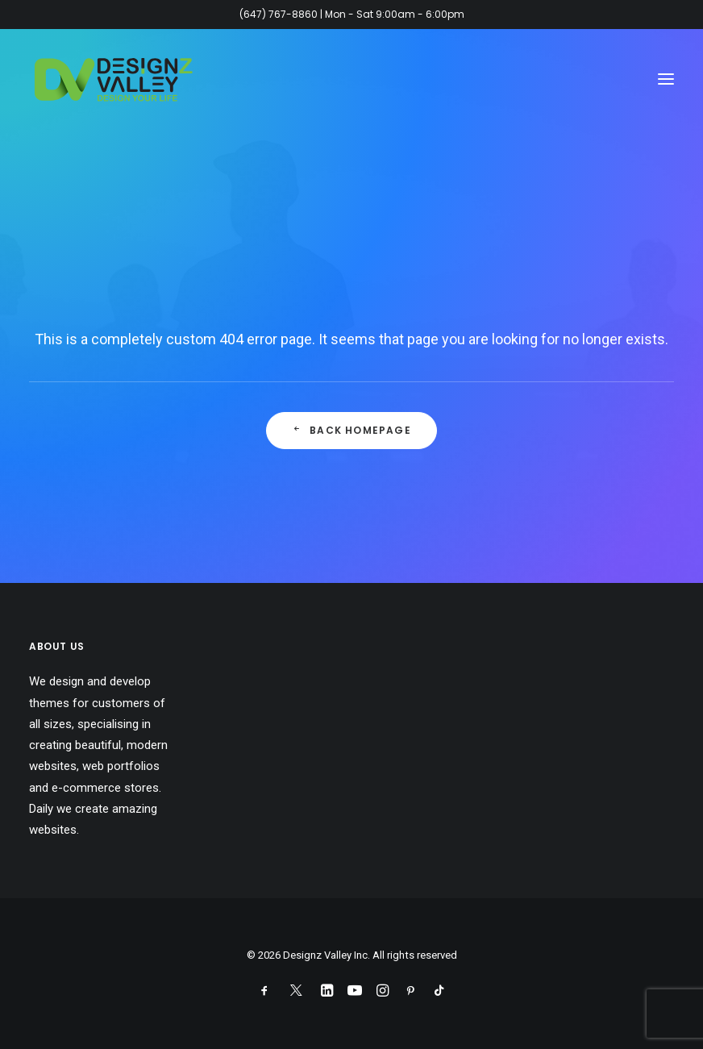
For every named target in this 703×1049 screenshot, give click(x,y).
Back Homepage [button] (351, 430)
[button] (666, 79)
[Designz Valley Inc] (113, 79)
